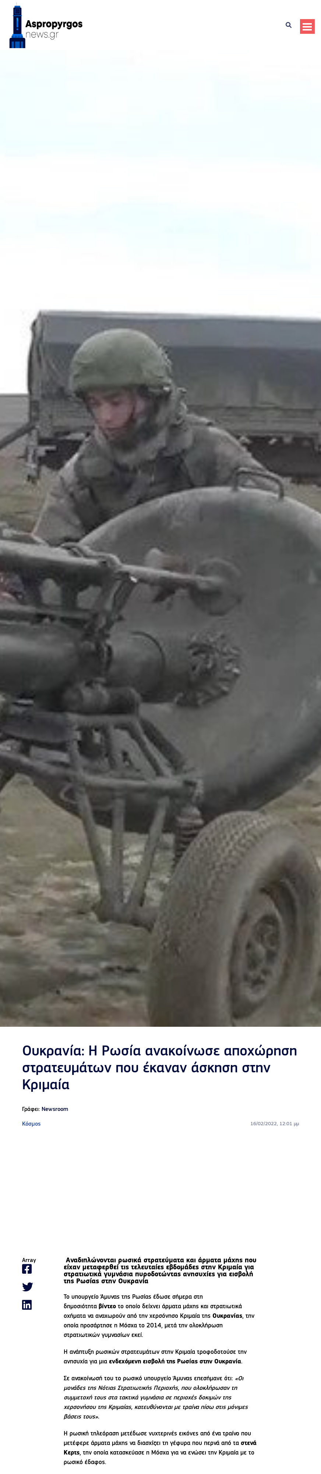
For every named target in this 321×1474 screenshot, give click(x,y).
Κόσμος (31, 1124)
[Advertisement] (160, 1192)
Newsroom (55, 1109)
